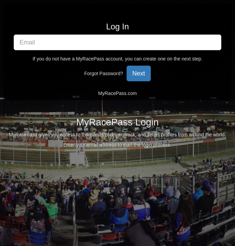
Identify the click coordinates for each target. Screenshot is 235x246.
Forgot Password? (103, 73)
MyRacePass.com (117, 93)
